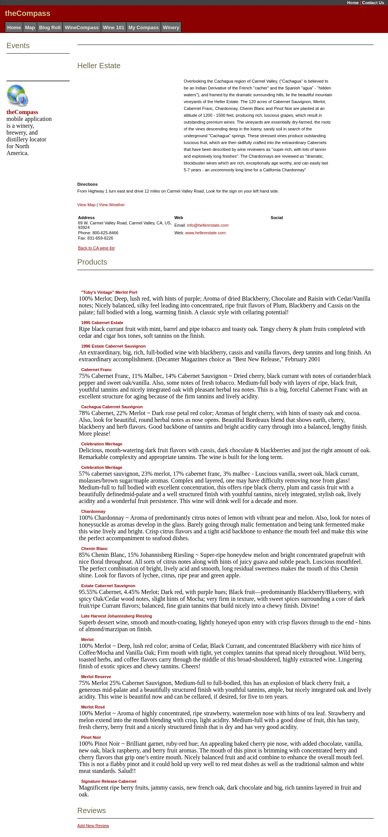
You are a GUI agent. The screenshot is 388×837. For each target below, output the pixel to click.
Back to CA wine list (96, 248)
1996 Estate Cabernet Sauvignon (113, 346)
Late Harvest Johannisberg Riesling (116, 616)
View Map (86, 204)
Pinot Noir (91, 737)
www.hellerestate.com (205, 232)
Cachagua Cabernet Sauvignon (112, 406)
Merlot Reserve (96, 676)
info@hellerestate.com (208, 225)
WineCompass (82, 27)
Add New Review (93, 825)
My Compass (143, 27)
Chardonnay (93, 511)
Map (30, 27)
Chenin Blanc (94, 548)
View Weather (112, 204)
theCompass (22, 112)
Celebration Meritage (101, 444)
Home (353, 2)
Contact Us (373, 2)
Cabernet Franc (96, 369)
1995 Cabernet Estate (102, 322)
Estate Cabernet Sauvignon (108, 585)
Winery (171, 27)
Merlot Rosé (93, 707)
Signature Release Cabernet (108, 781)
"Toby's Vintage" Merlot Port (109, 292)
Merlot (87, 639)
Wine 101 (113, 27)
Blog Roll (50, 27)
